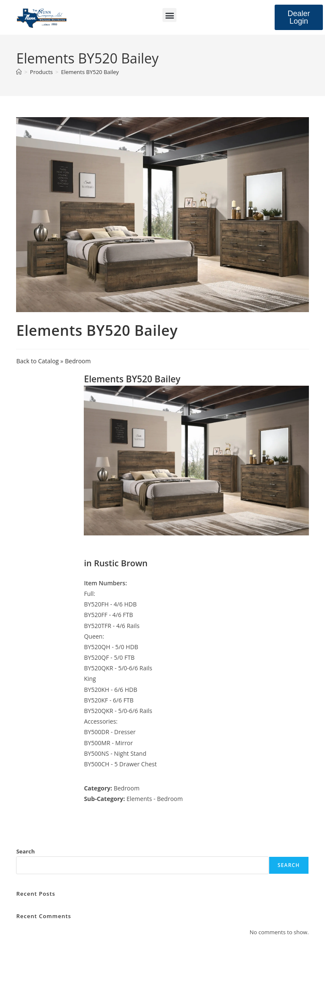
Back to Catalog (38, 361)
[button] (169, 15)
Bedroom (78, 361)
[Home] (19, 72)
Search (25, 851)
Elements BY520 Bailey (90, 72)
